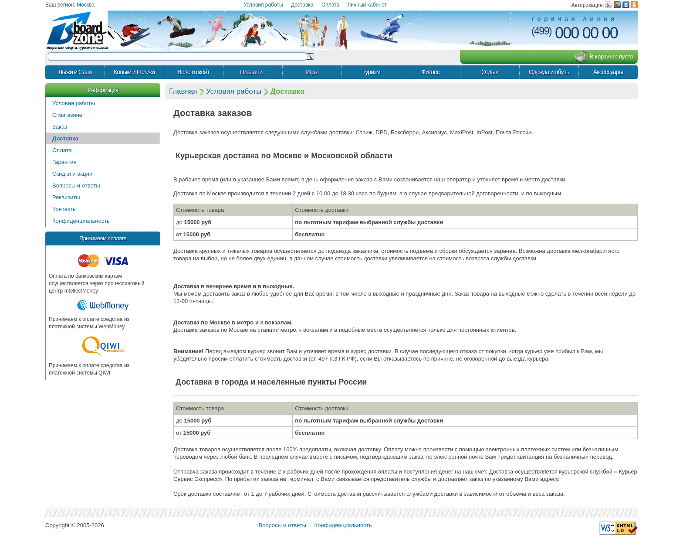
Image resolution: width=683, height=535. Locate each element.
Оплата (330, 5)
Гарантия (64, 162)
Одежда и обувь (549, 71)
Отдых (489, 71)
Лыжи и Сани (74, 71)
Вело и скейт (193, 71)
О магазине (67, 115)
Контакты (64, 209)
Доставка (302, 5)
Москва (86, 5)
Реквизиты (66, 197)
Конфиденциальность (81, 221)
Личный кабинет (366, 5)
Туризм (371, 71)
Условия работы (263, 5)
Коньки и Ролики (134, 71)
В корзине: (603, 57)
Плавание (252, 71)
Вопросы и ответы (76, 185)
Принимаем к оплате (102, 238)
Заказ (59, 126)
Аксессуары (608, 71)
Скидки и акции (72, 173)
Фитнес (430, 71)
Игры (311, 71)
